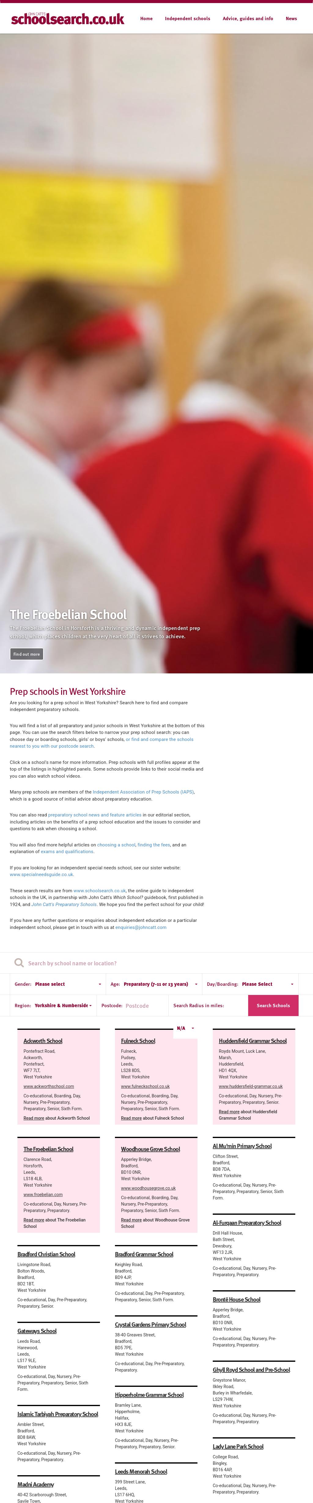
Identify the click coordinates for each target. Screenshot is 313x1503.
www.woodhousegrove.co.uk (148, 1188)
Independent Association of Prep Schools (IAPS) (143, 792)
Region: (23, 1005)
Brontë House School (236, 1299)
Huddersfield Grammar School (253, 1040)
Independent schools (187, 18)
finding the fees (154, 845)
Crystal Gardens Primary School (150, 1324)
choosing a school (116, 845)
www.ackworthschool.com (49, 1086)
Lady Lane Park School (238, 1446)
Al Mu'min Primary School (242, 1145)
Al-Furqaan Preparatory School (247, 1222)
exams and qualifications (67, 851)
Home (146, 18)
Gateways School (37, 1330)
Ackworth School (43, 1040)
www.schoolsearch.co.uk (100, 890)
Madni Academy (35, 1484)
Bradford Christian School (46, 1253)
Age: (115, 984)
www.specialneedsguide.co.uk (41, 874)
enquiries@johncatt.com (141, 927)
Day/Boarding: (222, 984)
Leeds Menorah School (141, 1471)
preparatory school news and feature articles (95, 815)
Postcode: (112, 1005)
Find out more (26, 654)
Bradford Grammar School (144, 1253)
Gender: (23, 984)
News (291, 18)
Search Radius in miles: (198, 1005)
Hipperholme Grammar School (149, 1394)
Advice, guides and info (248, 18)
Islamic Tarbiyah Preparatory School (57, 1413)
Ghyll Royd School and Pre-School (251, 1369)
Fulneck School (138, 1040)
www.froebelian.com (43, 1194)
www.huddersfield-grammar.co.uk (251, 1086)
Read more (34, 1118)
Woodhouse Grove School (150, 1148)
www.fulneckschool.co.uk (145, 1086)
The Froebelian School (48, 1148)
